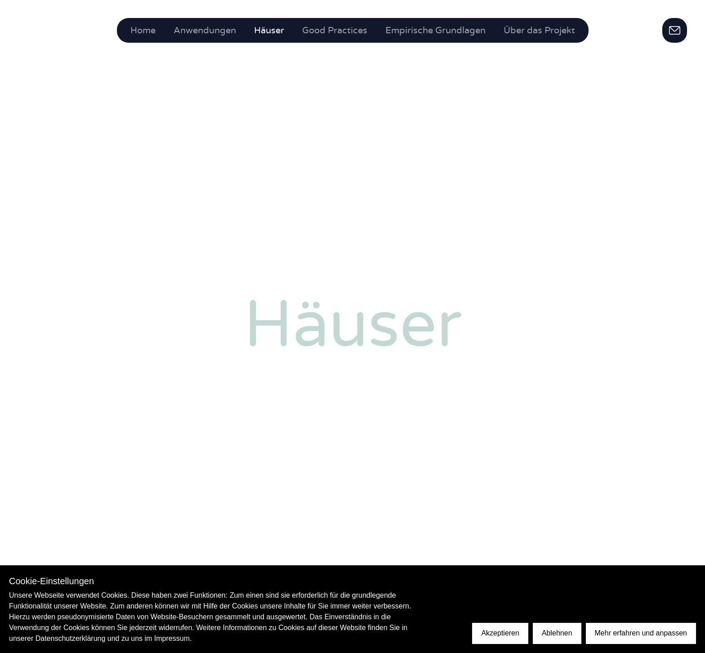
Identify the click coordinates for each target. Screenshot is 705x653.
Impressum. (173, 638)
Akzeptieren (500, 633)
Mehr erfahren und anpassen (641, 633)
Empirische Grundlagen (435, 30)
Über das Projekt (539, 30)
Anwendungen (205, 30)
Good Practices (334, 30)
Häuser (269, 30)
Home (143, 30)
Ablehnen (557, 633)
